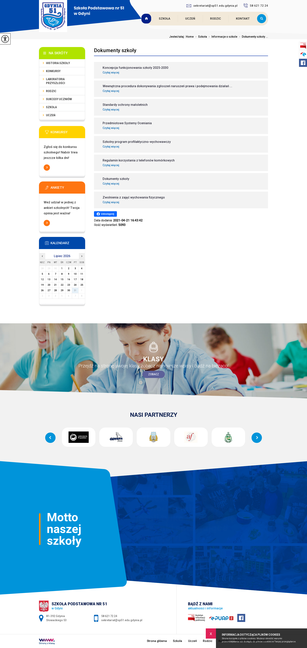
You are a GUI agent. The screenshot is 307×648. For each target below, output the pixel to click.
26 (42, 290)
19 (42, 285)
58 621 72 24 (255, 5)
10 (75, 274)
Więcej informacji (47, 167)
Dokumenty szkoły (115, 50)
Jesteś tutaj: (177, 36)
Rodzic (215, 18)
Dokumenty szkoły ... (252, 36)
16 (68, 279)
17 (75, 279)
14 (55, 279)
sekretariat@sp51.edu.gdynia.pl (211, 5)
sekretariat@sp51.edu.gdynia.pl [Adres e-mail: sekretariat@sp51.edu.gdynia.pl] (121, 620)
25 (81, 285)
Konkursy (53, 71)
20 (49, 285)
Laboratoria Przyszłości (55, 81)
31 (75, 290)
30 (68, 290)
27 (49, 290)
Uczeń (190, 18)
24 (75, 285)
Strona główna (146, 18)
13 (49, 279)
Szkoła (164, 18)
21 (55, 285)
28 (55, 290)
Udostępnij (105, 214)
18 (81, 279)
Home (190, 36)
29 (62, 290)
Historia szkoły (58, 63)
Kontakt (243, 18)
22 (62, 285)
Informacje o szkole (222, 36)
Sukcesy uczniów (59, 99)
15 (62, 279)
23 (68, 285)
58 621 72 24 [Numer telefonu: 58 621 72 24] (109, 616)
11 (81, 274)
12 (42, 279)
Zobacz (153, 374)
